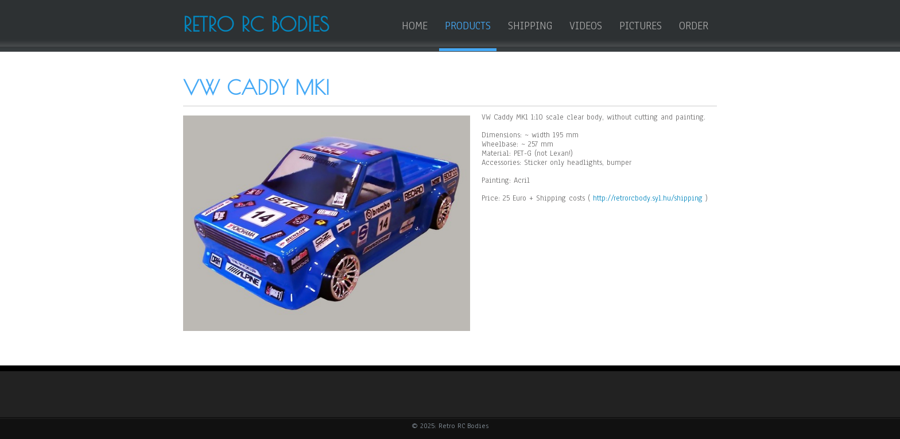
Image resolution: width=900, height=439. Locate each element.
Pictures (640, 25)
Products (468, 25)
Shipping (530, 25)
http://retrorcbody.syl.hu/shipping (648, 198)
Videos (585, 25)
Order (693, 25)
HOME (415, 25)
